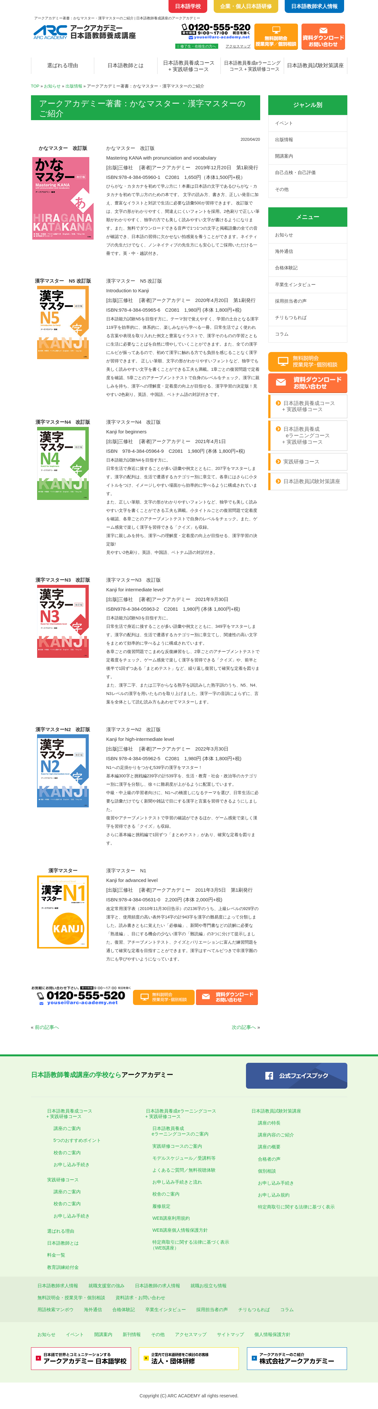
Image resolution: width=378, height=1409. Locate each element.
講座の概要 (269, 1146)
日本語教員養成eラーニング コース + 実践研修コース (252, 66)
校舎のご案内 (67, 1152)
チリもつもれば (291, 317)
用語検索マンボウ (55, 1309)
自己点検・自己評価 (295, 172)
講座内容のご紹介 (276, 1134)
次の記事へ (244, 1027)
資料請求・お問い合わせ (140, 1297)
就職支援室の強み (106, 1285)
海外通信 (284, 251)
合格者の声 (269, 1159)
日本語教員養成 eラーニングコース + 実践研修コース (303, 435)
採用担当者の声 (291, 301)
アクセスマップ (238, 46)
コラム (282, 334)
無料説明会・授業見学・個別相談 (71, 1297)
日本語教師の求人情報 (157, 1285)
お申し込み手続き (72, 1164)
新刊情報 (132, 1334)
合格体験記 (286, 267)
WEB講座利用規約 (171, 1218)
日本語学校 (188, 6)
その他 (282, 189)
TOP (35, 86)
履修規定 (161, 1206)
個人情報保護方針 (272, 1334)
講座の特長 (269, 1122)
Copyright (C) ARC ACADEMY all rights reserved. (188, 1395)
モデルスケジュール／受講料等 (184, 1158)
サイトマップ (230, 1334)
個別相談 (267, 1171)
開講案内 (284, 156)
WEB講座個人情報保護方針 (180, 1230)
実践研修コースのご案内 (177, 1146)
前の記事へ (47, 1027)
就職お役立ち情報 (208, 1285)
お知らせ (52, 86)
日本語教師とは (125, 65)
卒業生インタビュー (295, 284)
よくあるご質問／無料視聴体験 (184, 1170)
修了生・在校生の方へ (197, 46)
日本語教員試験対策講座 (315, 65)
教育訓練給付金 (63, 1267)
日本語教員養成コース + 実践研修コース (189, 66)
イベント (284, 123)
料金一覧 (56, 1255)
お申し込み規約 (274, 1194)
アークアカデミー (102, 1074)
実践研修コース (301, 461)
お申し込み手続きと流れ (177, 1182)
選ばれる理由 (62, 65)
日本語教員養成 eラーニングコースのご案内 (177, 1131)
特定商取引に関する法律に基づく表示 (296, 1206)
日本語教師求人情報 (314, 6)
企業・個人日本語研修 (246, 6)
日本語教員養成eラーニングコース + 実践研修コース (177, 1113)
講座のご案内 (67, 1128)
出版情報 (74, 86)
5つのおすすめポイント (77, 1140)
